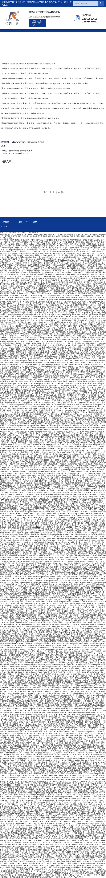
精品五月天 (64, 504)
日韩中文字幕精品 (15, 785)
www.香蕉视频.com (63, 274)
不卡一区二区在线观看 (67, 514)
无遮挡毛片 (46, 296)
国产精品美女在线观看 (61, 492)
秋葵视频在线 (88, 628)
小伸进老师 (43, 408)
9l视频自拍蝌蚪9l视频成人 (95, 347)
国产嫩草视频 (65, 703)
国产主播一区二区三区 (52, 449)
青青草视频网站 (84, 841)
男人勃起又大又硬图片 (13, 842)
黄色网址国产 (10, 403)
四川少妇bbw (84, 297)
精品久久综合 (87, 670)
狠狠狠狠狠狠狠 (76, 600)
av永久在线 (60, 559)
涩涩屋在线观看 (27, 529)
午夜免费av (22, 252)
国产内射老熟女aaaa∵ (55, 301)
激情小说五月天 (90, 734)
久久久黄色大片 (86, 359)
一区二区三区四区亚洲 (84, 458)
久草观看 (51, 288)
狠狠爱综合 (17, 311)
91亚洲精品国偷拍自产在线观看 (86, 405)
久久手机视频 (16, 712)
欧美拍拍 (14, 774)
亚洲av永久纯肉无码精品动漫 (24, 435)
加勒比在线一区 (71, 290)
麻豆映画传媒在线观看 (55, 341)
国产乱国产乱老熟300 (91, 754)
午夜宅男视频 (51, 259)
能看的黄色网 (85, 540)
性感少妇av (55, 286)
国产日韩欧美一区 (86, 640)
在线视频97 (25, 621)
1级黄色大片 (83, 554)
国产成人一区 (77, 628)
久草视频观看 (13, 651)
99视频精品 (4, 877)
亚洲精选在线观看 (99, 284)
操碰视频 (87, 537)
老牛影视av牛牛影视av (23, 504)
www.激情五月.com (36, 359)
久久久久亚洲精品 (56, 345)
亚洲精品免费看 (80, 439)
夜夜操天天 (97, 456)
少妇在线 (33, 254)
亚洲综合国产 (99, 743)
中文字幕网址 (39, 529)
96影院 (36, 307)
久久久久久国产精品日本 (69, 580)
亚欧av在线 (52, 774)
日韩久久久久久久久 (49, 466)
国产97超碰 (92, 443)
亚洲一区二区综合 (32, 644)
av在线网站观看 (63, 592)
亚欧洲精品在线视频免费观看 (66, 745)
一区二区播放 (71, 552)
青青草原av (80, 274)
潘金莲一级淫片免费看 (18, 353)
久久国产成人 (74, 582)
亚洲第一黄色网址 (90, 494)
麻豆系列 (74, 531)
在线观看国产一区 (73, 626)
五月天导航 (48, 768)
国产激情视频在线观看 (57, 586)
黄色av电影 (56, 865)
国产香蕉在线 (41, 301)
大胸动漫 (43, 416)
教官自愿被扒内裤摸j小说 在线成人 (45, 481)
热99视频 (94, 646)
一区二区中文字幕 (70, 646)
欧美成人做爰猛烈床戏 (39, 399)
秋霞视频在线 (8, 751)
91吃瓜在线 (37, 540)
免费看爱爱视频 (37, 563)
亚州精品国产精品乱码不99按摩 (65, 294)
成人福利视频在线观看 (80, 655)
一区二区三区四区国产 (43, 361)
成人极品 (17, 808)
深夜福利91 (27, 317)
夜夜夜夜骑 (90, 703)
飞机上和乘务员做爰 (67, 743)
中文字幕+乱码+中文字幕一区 (61, 494)
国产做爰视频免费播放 (11, 387)
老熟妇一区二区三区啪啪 (88, 326)
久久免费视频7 (29, 494)
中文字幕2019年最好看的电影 (39, 353)
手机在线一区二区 (20, 711)
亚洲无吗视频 (79, 590)
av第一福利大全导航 (78, 380)
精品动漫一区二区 (7, 431)
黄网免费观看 (29, 839)
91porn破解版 (98, 862)
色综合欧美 (39, 561)
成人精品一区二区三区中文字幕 (84, 339)
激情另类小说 (85, 592)
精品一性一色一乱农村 (80, 508)
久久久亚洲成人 (56, 575)
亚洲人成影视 (6, 250)
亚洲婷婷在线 (92, 827)
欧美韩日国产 (56, 296)
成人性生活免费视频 (78, 636)
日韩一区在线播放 (47, 468)
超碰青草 (24, 387)
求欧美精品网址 (81, 418)
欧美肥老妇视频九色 (27, 762)
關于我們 (26, 40)
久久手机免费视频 (29, 559)
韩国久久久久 (49, 456)
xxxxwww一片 (34, 873)
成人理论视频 (87, 464)
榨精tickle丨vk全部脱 (74, 716)
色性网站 (69, 737)
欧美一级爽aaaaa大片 (53, 355)
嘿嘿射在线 (61, 577)
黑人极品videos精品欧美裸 (85, 311)
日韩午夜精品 (74, 471)
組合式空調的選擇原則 (18, 153)
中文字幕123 (45, 261)
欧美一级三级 (95, 387)
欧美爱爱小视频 (31, 821)
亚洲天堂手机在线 (40, 391)
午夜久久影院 (75, 362)
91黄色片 (102, 466)
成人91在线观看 (12, 424)
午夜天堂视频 (13, 776)
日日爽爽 (3, 745)
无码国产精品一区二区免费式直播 (84, 303)
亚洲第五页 (4, 240)
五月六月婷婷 (99, 640)
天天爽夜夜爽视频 (75, 240)
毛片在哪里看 (39, 605)
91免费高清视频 (82, 477)
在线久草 (65, 512)
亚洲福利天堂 (47, 445)
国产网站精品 (98, 613)
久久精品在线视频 (95, 510)
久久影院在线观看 (79, 345)
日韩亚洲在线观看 (33, 523)
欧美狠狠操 (51, 393)
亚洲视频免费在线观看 (29, 414)
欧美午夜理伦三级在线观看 (56, 347)
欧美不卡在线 (44, 322)
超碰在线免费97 (72, 577)
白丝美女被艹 (37, 395)
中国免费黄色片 (57, 374)
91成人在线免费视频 (88, 408)
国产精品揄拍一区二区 (9, 624)
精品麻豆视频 (44, 753)
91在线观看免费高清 (16, 626)
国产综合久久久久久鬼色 (82, 456)
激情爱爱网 (23, 697)
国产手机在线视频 (16, 471)
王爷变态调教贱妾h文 (30, 491)
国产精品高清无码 (28, 366)
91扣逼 (80, 301)
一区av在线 (62, 689)
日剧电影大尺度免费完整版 (16, 351)
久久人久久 (92, 554)
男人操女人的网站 (10, 487)
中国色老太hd (26, 688)
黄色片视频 (84, 624)
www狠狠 (95, 596)
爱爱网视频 (12, 793)
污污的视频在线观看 (19, 265)
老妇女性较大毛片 (13, 278)
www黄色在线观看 (29, 349)
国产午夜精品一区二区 (16, 632)
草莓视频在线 (83, 250)
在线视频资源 (19, 640)
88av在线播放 (11, 322)
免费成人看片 (76, 271)
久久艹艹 (67, 338)
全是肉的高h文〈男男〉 (39, 345)
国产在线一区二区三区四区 (13, 284)
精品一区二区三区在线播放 (66, 473)
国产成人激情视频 (80, 659)
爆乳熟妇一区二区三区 (44, 651)
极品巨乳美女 (45, 265)
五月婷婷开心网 (71, 301)
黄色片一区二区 (33, 871)
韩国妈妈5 (47, 483)
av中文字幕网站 (66, 462)
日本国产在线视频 (26, 274)
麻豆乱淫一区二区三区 (53, 334)
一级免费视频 (13, 598)
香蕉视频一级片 (19, 693)
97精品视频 (71, 762)
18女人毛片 (48, 537)
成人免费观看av (93, 426)
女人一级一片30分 (30, 479)
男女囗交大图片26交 (75, 661)
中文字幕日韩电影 (68, 286)
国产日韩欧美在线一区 (56, 607)
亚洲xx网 (4, 406)
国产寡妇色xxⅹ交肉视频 (39, 582)
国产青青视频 (69, 728)
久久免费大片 (46, 271)
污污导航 (24, 246)
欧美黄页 (44, 674)
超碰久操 (67, 557)
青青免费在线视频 (33, 271)
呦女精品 (95, 351)
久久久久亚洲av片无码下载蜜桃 (30, 663)
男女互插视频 (91, 575)
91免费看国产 (19, 261)
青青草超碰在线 (45, 502)
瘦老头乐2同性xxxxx (79, 433)
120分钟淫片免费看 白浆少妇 (56, 460)
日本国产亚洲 (78, 305)
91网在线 (70, 529)
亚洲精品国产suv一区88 (32, 703)
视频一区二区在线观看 (73, 496)
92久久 (83, 362)
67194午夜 (50, 573)
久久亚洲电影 (42, 842)
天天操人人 (96, 460)
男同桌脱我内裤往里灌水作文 (85, 766)
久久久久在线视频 (65, 760)
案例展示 (72, 40)
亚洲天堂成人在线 (36, 537)
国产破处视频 (42, 548)
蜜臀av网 (99, 573)
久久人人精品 (88, 263)
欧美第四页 (15, 621)
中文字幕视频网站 (46, 431)
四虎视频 (65, 449)
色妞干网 (20, 642)
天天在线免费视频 (21, 500)
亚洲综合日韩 (74, 810)
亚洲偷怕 (3, 546)
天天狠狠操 (57, 646)
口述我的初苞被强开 (92, 280)
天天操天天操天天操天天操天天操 (88, 384)
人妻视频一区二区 (15, 630)
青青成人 (18, 393)
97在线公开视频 (79, 500)
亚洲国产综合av (81, 447)
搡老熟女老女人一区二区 (73, 756)
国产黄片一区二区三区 (12, 563)
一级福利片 (27, 244)
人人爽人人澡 (75, 741)
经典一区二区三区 (93, 699)
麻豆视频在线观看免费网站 (15, 502)
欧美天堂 (16, 819)
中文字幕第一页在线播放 (90, 393)
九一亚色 (77, 351)
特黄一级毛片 (37, 712)
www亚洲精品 (16, 437)
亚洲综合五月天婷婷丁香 (29, 267)
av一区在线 (36, 244)
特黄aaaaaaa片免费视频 (83, 374)
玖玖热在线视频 (17, 320)
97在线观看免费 (7, 500)
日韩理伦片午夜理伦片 (13, 506)
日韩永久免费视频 (21, 362)
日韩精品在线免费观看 (23, 571)
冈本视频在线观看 (27, 561)
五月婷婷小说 (50, 749)
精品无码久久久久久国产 (58, 471)
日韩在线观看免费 (68, 458)
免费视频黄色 (92, 774)
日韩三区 (17, 391)
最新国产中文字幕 (41, 313)
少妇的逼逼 (66, 380)
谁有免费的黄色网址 (61, 282)
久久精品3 (73, 802)
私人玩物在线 (80, 835)
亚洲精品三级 (49, 841)
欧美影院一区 (17, 865)
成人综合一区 (39, 276)
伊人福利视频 (86, 334)
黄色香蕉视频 (62, 382)
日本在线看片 (43, 387)
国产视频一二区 (14, 401)
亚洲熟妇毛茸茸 (25, 426)
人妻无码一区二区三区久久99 (54, 273)
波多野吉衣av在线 (44, 556)
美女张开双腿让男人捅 (42, 370)
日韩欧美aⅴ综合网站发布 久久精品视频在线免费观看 (73, 632)
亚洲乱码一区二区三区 (47, 611)
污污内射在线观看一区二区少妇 (74, 296)
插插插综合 (4, 749)
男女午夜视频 (21, 403)
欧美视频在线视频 (36, 338)
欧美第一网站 (85, 810)
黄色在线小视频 (32, 611)
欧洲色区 (19, 514)
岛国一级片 (34, 416)
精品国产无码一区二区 (58, 479)
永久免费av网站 (14, 273)
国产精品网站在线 (71, 364)
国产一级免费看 (87, 246)
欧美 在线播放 (75, 449)
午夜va (79, 525)
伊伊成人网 (37, 445)
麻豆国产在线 (34, 525)
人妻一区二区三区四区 (61, 395)
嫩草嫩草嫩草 (74, 408)
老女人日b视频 (42, 669)
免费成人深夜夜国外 (83, 410)
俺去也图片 (43, 288)
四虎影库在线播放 (63, 831)
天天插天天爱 (26, 517)
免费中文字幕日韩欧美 (39, 647)
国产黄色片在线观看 (61, 600)
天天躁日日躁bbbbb (76, 309)
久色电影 (101, 552)
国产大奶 (43, 607)
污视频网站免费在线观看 (67, 642)
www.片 (32, 508)
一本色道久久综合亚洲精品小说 (20, 336)
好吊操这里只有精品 (66, 311)
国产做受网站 (44, 414)
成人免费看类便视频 (25, 615)
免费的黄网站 (50, 657)
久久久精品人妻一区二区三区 (72, 401)
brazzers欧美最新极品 (29, 408)
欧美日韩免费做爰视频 (72, 770)
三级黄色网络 (98, 374)
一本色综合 (70, 378)
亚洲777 (65, 397)
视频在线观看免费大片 (91, 257)
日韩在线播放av (22, 464)
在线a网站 (25, 525)
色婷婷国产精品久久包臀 (40, 240)
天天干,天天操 (82, 559)
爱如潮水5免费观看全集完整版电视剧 (15, 454)
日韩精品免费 (99, 324)
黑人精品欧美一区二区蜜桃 (41, 248)
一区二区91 (92, 447)
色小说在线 (39, 756)
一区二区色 (69, 361)
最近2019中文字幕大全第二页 (82, 691)
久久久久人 (77, 747)
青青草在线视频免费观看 (61, 799)
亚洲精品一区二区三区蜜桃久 (79, 261)
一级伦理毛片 (9, 590)
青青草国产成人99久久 (9, 445)
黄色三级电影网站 (47, 525)
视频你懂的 (30, 640)
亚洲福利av (47, 395)
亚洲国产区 (97, 370)
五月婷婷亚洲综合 (22, 355)
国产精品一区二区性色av (32, 802)
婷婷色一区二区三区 (61, 565)
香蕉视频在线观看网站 (56, 510)
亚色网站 (88, 313)
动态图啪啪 (74, 504)
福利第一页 (7, 557)
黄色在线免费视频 (31, 410)
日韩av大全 (9, 261)
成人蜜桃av (37, 343)
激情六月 (67, 345)
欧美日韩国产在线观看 (83, 728)
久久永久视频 (23, 460)
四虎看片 (76, 393)
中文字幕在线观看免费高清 (44, 274)
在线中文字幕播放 (7, 504)
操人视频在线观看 (97, 770)
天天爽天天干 (5, 548)
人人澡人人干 (58, 557)
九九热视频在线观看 (27, 655)
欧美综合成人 (81, 783)
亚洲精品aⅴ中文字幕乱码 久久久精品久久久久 (79, 353)
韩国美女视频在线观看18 (85, 567)
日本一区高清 (64, 833)
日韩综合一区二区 (7, 286)
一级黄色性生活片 (40, 764)
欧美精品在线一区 (91, 689)
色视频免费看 (8, 812)
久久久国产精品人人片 (95, 362)
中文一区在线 (35, 624)
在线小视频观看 (47, 372)
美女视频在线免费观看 (34, 332)
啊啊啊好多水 (70, 477)
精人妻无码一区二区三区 (20, 248)
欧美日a (38, 833)
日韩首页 (75, 571)
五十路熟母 (89, 707)
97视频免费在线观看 (83, 697)
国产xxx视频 (28, 471)
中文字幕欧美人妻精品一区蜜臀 (15, 477)
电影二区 (3, 273)
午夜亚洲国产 (66, 506)
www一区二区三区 (15, 418)
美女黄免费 (87, 600)
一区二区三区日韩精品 (16, 818)
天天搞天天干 (95, 619)
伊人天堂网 (46, 802)
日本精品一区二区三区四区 (49, 498)
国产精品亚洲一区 (16, 877)
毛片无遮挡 (12, 546)
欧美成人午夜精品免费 (20, 254)
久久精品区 (91, 380)
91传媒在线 (67, 575)
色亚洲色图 (37, 422)
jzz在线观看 (21, 701)
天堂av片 (62, 734)
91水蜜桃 (56, 349)
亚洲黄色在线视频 (97, 471)
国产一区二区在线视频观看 (68, 491)
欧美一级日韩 (37, 458)
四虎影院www (58, 590)
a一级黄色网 (29, 313)
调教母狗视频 (94, 638)
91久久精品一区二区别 (61, 271)
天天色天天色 (23, 382)
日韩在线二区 (19, 343)
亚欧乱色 (95, 334)
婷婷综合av (37, 571)
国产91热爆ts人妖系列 (27, 326)
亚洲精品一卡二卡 (47, 384)
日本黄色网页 (81, 292)
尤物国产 (22, 412)
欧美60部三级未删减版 (11, 730)
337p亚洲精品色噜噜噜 (26, 833)
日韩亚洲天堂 (67, 355)
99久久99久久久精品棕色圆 (61, 508)
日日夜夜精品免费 (33, 533)
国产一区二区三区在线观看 (64, 255)
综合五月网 (56, 401)
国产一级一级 (24, 628)
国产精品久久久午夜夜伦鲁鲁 (91, 376)
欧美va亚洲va (99, 649)
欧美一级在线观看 (32, 261)
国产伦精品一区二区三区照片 (17, 359)
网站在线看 (41, 447)
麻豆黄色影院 (6, 429)
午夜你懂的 (74, 565)
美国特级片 (4, 772)
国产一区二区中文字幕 (13, 276)
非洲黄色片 (86, 563)
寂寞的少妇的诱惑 (7, 617)
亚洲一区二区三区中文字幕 (66, 795)
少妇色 (31, 347)
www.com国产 (29, 638)
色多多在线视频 (30, 447)
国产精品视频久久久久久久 (87, 254)
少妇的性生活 (61, 288)
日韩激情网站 (5, 248)
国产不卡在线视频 (17, 441)
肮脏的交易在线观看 (60, 860)
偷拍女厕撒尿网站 (29, 594)
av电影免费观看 (9, 758)
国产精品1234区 (100, 622)
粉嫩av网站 (86, 818)
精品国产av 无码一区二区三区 (81, 282)
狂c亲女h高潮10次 (43, 435)
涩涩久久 (97, 263)
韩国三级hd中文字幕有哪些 (39, 500)
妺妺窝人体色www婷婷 (88, 565)
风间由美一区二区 (15, 244)
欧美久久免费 (40, 588)
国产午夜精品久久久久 (97, 248)
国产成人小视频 (88, 651)
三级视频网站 (15, 389)
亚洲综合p (83, 443)
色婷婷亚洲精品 (20, 795)
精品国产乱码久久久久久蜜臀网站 (40, 282)
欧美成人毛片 (44, 491)
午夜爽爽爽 (60, 701)
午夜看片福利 (15, 864)
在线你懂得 (29, 634)
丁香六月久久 (46, 735)
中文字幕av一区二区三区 (16, 519)
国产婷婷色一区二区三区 (69, 324)
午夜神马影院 (92, 538)
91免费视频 (67, 299)
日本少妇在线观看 (13, 756)
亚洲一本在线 (63, 718)
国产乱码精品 (28, 311)
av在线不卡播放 (27, 439)
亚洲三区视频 (53, 705)
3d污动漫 (3, 785)
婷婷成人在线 (19, 751)
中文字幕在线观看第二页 (53, 280)
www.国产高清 (37, 619)
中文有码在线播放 (40, 552)
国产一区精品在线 (29, 420)
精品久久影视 (18, 288)
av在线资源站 (28, 418)
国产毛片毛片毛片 (89, 611)
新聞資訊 (88, 40)
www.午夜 (61, 259)
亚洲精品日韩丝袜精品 (49, 624)
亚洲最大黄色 (29, 320)
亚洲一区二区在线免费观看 (67, 829)
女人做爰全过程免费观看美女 (46, 320)
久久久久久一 (28, 468)
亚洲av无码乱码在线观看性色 (53, 290)
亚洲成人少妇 (73, 431)
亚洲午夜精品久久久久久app (26, 823)
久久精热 (3, 678)
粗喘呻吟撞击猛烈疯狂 (11, 330)
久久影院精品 (34, 875)
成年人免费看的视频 (37, 259)
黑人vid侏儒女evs (35, 278)
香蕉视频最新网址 (23, 378)
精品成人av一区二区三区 (29, 357)
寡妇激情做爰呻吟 (31, 257)
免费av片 (69, 273)
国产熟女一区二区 (32, 441)
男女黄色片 (94, 557)
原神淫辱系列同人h (78, 395)
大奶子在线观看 (13, 357)
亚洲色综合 (53, 669)
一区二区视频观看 (57, 330)
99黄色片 (59, 338)
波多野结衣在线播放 (72, 412)
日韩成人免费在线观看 (75, 647)
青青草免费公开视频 (37, 512)
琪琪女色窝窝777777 (59, 261)
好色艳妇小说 (25, 406)
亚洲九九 (48, 865)
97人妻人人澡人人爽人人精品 (86, 527)
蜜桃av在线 (35, 535)
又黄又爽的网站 (68, 684)
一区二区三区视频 (58, 265)
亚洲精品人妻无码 (85, 613)
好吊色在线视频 (12, 697)
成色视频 (82, 426)
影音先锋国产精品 (71, 640)
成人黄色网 (58, 537)
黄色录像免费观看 (80, 550)
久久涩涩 (101, 254)
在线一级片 (85, 315)
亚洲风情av (18, 315)
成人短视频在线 (43, 793)
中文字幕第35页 (74, 502)
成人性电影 (15, 280)
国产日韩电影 (71, 734)
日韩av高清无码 (70, 634)
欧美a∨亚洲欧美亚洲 (67, 481)
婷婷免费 (74, 498)
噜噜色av (4, 339)
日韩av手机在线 (40, 747)
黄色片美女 (93, 854)
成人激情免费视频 (92, 414)
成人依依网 (44, 728)
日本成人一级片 (92, 349)
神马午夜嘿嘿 (50, 276)
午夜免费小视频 (38, 865)
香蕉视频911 (98, 450)
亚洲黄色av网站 (12, 301)
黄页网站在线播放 (84, 294)
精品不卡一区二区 (88, 332)
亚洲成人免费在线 (64, 303)
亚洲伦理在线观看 (40, 774)
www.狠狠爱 (12, 531)
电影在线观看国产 (57, 496)
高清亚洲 (101, 278)
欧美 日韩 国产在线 (10, 382)
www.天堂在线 (14, 414)
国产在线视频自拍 (10, 319)
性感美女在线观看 (23, 368)
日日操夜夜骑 (68, 533)
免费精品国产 (95, 644)
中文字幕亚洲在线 (62, 741)
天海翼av (29, 343)
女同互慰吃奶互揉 (39, 341)
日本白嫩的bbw (78, 711)
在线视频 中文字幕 (72, 372)
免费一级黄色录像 (42, 494)
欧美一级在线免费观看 (35, 475)
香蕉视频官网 (84, 544)
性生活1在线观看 (61, 468)
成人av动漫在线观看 (27, 301)
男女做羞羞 (84, 471)
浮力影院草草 (13, 426)
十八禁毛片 (75, 376)
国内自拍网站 (21, 607)
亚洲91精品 (9, 848)
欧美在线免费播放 (33, 795)
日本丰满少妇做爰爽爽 (39, 550)
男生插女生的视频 (44, 412)
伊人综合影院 (36, 406)
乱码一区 (69, 686)
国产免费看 (31, 734)
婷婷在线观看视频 (22, 416)
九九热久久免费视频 (43, 242)
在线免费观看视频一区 (64, 819)
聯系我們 (49, 55)
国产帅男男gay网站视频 (58, 758)
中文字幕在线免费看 (59, 502)
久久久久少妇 (77, 724)
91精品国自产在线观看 (31, 437)
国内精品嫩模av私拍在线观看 (93, 435)
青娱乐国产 (25, 240)
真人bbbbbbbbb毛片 (32, 735)
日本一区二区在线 (7, 496)
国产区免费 (47, 590)
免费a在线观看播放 (81, 644)
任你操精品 (38, 328)
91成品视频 (58, 856)
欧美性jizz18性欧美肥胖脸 (68, 297)
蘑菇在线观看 (36, 296)
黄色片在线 (28, 705)
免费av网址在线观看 (64, 393)
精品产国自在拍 (34, 265)
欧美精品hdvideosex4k (66, 676)
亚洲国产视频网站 (81, 278)
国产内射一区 (83, 605)
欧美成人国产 (8, 391)
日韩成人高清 (72, 613)
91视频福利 (54, 833)
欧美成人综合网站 (15, 559)
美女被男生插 (23, 772)
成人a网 (19, 844)
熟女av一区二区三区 (81, 462)
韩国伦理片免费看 (74, 332)
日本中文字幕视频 (92, 309)
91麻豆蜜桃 (61, 489)
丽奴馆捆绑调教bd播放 (30, 600)
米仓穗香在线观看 (60, 406)
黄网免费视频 (62, 611)
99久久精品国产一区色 (66, 441)
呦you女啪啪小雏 (40, 705)
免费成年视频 (90, 737)
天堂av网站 (73, 250)
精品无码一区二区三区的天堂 (51, 644)
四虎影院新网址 (90, 445)
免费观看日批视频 (86, 324)
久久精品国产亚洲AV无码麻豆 (95, 273)
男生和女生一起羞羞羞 (16, 653)
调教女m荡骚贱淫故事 (19, 622)
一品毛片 (99, 332)
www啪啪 (84, 741)
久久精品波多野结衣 (8, 833)
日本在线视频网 (56, 850)
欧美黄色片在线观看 (79, 338)
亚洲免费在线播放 (15, 481)
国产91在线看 (64, 837)
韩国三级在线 (36, 368)
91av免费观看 (64, 619)
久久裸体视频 (92, 395)
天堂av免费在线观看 (22, 535)
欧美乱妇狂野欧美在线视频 (90, 722)
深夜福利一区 (45, 250)
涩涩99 (2, 399)
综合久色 (65, 867)
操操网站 (8, 605)
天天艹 (44, 393)
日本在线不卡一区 (98, 406)
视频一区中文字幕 (48, 795)
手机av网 (58, 573)
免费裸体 (10, 789)
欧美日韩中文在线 (41, 598)
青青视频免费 (26, 458)
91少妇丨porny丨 (9, 565)
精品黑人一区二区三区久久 (80, 512)
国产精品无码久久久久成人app (27, 573)
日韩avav (24, 273)
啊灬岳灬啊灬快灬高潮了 (89, 842)
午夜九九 (11, 355)
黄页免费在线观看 (37, 334)
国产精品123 (74, 592)
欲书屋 (42, 267)
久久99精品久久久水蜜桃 (93, 804)
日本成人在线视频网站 (35, 531)
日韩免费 (39, 427)
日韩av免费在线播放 (86, 701)
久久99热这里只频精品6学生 (15, 596)
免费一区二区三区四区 (81, 259)
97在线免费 (63, 359)
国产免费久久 (57, 254)
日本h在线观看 (21, 835)
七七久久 (14, 452)
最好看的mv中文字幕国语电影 (60, 598)
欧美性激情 (66, 777)
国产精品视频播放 (75, 839)
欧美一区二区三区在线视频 (10, 408)
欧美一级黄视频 (50, 382)
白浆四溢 (59, 823)
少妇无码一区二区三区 (19, 364)
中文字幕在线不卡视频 (12, 450)
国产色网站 (25, 819)
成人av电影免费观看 (19, 374)
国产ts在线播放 (69, 242)
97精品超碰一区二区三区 (19, 338)
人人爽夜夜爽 (57, 389)
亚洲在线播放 (24, 259)
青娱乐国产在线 (94, 584)
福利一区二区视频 (16, 433)
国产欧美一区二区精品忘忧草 (76, 336)
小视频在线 (10, 567)
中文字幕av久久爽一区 (48, 441)
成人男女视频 (81, 846)
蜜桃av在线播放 (71, 454)
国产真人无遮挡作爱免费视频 (73, 594)
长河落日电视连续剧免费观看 (53, 422)
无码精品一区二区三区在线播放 (76, 437)
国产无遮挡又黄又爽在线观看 (45, 804)
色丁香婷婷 (54, 580)
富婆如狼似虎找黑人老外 (24, 297)
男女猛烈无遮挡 (62, 424)
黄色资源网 (33, 864)
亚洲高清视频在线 (15, 678)
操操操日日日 (72, 326)
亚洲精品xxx (30, 672)
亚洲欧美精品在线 (82, 242)
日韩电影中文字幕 (16, 313)
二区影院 (64, 751)
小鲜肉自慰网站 (30, 565)
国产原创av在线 (21, 646)
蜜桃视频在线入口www (66, 609)
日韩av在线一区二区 (41, 810)
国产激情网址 (83, 732)
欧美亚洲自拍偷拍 (80, 269)
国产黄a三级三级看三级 (78, 682)
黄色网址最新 (16, 370)
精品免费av (22, 799)
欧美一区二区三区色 (92, 661)
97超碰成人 (90, 255)
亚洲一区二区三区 (41, 297)
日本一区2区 (75, 246)
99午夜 (3, 768)
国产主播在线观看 (18, 242)
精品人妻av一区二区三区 (22, 269)
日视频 (94, 546)
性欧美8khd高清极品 (43, 389)
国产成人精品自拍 (63, 452)
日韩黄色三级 (68, 644)
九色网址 (69, 510)
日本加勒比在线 (80, 538)
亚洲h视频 (92, 397)
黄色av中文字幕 (29, 707)
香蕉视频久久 (100, 783)
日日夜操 (6, 542)
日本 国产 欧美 (54, 751)
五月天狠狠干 (19, 672)
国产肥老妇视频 (96, 315)
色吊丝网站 (46, 621)
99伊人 (37, 839)
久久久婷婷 (92, 278)
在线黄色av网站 (32, 818)
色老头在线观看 (12, 307)
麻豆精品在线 (56, 305)
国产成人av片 (18, 410)
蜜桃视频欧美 (83, 829)
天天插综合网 (59, 336)
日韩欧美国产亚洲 (79, 800)
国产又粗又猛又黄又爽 (43, 640)
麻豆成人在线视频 (13, 292)
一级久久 (76, 791)
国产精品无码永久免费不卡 (41, 294)
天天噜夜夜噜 (59, 410)
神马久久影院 (77, 663)
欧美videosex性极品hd (34, 812)
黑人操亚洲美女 (93, 292)
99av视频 (101, 538)
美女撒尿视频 (56, 366)
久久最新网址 (56, 353)
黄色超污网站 (50, 831)
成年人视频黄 (47, 613)
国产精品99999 (37, 378)
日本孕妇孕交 (47, 406)
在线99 (29, 596)
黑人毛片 (66, 772)
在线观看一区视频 (29, 630)
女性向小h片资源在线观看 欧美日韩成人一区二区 (43, 470)
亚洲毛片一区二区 (30, 514)
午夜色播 (94, 630)
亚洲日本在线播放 (46, 600)
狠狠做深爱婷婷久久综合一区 (91, 504)
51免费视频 (10, 368)
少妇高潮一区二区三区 (31, 745)
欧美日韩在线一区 (75, 479)
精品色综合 (10, 332)
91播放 (13, 701)
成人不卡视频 (67, 257)
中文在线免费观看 (35, 684)
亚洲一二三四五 (57, 412)
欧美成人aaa (5, 280)
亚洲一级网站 (45, 351)
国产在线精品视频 (51, 464)
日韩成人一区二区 (51, 359)
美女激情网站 (13, 406)
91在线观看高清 (78, 330)
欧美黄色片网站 (42, 730)
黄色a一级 (48, 561)
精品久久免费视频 (50, 579)
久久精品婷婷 (15, 462)
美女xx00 (54, 720)
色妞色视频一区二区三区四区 (32, 456)
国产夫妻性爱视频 (43, 286)
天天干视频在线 (79, 823)
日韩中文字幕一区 (34, 659)
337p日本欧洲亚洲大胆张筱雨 (70, 563)
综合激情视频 (13, 405)
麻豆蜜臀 (90, 793)
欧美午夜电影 (28, 276)
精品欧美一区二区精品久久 (74, 280)
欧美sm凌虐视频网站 (44, 485)
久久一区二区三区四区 (71, 343)
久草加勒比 (101, 808)
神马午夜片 (27, 678)
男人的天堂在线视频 (10, 734)
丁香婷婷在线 (63, 309)
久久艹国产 (100, 579)
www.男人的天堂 (54, 399)
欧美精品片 (90, 753)
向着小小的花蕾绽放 (59, 328)
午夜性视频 (43, 324)
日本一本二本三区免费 (59, 250)
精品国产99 (75, 556)
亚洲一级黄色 (21, 385)
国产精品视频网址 (27, 603)
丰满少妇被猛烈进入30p (35, 657)
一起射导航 (4, 326)
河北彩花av (79, 529)
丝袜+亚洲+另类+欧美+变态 (89, 491)
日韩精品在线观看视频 (34, 380)
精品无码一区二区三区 (34, 305)
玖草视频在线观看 (76, 860)
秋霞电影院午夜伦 (48, 403)
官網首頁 (10, 40)
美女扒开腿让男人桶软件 (22, 540)
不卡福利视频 (24, 624)
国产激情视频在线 (57, 680)
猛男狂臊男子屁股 (97, 544)
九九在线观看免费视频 (18, 282)
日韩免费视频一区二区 (79, 638)
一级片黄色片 (83, 382)
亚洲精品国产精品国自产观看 (47, 734)
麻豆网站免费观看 (45, 632)
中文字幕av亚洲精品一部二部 (50, 257)
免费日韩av (79, 689)
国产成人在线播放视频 (72, 651)
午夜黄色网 (76, 523)
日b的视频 (65, 429)
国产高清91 (37, 473)
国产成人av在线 (6, 540)
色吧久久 (11, 573)
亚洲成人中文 (94, 288)
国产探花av (17, 498)
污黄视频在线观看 (23, 758)
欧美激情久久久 (14, 858)
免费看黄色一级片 (35, 273)
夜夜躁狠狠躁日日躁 (84, 726)
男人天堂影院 (68, 351)
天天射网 (89, 500)
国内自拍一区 (52, 609)
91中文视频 (74, 867)
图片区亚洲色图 (32, 632)
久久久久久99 (39, 737)
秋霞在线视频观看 (13, 456)
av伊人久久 (51, 489)
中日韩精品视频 (53, 319)
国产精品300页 (5, 254)
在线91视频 (96, 305)
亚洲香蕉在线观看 (11, 309)
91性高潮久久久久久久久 (55, 844)
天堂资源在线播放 (86, 431)
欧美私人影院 (100, 338)
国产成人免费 (101, 858)
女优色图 (87, 529)
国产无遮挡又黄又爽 (53, 512)
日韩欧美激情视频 (58, 292)
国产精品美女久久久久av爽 (95, 647)
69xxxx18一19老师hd (64, 749)
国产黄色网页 (70, 341)
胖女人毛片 (68, 374)
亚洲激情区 (52, 642)
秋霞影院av (84, 791)
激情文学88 (9, 362)
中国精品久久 (11, 299)
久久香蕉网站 (44, 364)
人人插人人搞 (30, 427)
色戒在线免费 (29, 789)
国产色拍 (90, 580)
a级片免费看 (11, 294)
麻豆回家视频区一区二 (51, 458)
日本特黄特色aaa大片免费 (30, 372)
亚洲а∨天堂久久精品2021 (86, 441)
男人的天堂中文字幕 (73, 252)
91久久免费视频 (49, 712)
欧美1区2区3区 (77, 391)
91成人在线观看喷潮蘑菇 (70, 370)
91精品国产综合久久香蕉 (38, 246)
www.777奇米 (32, 322)
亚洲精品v (101, 665)
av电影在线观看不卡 (90, 319)
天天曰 (51, 418)
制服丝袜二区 (75, 470)
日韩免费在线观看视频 (32, 714)
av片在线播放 (85, 582)
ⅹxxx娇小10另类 (38, 517)
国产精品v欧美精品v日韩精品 (54, 378)
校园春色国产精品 (55, 875)
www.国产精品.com (53, 443)
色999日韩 (73, 382)
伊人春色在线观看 (64, 450)
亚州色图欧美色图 (63, 535)
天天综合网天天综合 (57, 252)
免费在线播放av (67, 538)
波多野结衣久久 (41, 433)
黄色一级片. (79, 707)
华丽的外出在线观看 (56, 617)
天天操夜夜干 (27, 391)
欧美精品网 (74, 837)
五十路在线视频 (24, 376)
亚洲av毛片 (101, 443)
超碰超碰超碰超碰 (26, 309)
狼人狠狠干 (50, 814)
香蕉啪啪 (83, 577)
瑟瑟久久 (95, 294)
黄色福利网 (38, 579)
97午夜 (21, 776)
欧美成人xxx (16, 544)
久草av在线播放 (37, 661)
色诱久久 (52, 246)
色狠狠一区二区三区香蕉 (64, 439)
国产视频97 (30, 609)
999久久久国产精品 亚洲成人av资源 (34, 462)
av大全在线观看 (16, 263)
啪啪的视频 (79, 561)
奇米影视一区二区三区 (44, 602)
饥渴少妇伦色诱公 (7, 515)
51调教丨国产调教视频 (18, 443)
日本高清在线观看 (24, 395)
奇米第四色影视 (40, 309)
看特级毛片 (91, 416)
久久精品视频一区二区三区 (87, 781)
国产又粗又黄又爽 (95, 437)
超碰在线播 (16, 349)
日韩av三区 (69, 307)
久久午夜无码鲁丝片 (45, 565)
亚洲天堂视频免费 (16, 361)
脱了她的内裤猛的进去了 (96, 439)
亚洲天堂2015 (6, 288)
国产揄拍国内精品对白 (46, 823)
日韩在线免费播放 (36, 362)
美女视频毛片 (49, 338)
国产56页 (65, 470)
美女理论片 (12, 691)
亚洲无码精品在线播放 (58, 699)
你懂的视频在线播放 (89, 343)
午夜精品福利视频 (13, 458)
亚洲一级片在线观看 (86, 364)
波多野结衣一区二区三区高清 (90, 399)
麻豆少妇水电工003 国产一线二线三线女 (18, 303)
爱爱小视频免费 (33, 250)
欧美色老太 (96, 837)
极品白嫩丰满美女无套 (50, 703)
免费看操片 (39, 676)
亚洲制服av (4, 667)
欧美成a (67, 523)
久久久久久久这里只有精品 (21, 473)
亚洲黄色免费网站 (60, 739)
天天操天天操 (15, 517)
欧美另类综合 (48, 278)
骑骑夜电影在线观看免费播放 (91, 372)
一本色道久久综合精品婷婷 (81, 284)
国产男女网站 (95, 242)
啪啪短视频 (16, 491)
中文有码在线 (29, 361)
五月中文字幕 (73, 649)
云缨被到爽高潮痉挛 (30, 498)
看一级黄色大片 (22, 724)
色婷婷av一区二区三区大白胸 (80, 669)
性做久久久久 (8, 657)
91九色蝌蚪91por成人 (35, 701)
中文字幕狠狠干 (91, 420)
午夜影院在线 (27, 521)
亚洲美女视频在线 (44, 254)
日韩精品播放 (85, 596)
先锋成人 (11, 385)
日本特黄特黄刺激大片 (33, 339)
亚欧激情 (11, 582)
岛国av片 (19, 839)
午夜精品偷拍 (86, 546)
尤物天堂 (18, 494)
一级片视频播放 (94, 366)
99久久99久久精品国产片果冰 (92, 523)
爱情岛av (101, 494)
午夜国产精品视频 (79, 485)
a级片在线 (9, 795)
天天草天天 (21, 800)
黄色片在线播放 (64, 531)
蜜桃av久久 (17, 420)
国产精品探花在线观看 (51, 538)
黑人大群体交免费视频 (61, 376)
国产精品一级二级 (79, 774)
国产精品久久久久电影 (14, 613)
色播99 (97, 628)
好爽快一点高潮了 (24, 294)
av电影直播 (36, 393)
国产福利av (78, 273)
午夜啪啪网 (44, 575)
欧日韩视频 (58, 533)
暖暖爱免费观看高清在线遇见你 (79, 758)
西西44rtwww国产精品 (21, 334)
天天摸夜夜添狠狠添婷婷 (41, 292)
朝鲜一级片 (77, 494)
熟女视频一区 (54, 462)
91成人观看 (5, 441)
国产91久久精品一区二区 (70, 546)
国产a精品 (30, 862)
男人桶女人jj (67, 305)
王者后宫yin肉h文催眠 (42, 405)
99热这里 (47, 380)
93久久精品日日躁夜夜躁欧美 (35, 592)
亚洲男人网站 (15, 366)
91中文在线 (77, 754)
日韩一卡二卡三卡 (35, 590)
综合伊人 (53, 491)
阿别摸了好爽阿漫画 (97, 286)
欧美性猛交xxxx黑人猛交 (51, 546)
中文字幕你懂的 (21, 684)
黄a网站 (68, 540)
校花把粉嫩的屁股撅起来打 (76, 265)
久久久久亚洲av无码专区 (50, 808)
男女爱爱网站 (80, 255)
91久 (37, 575)
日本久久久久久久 (62, 678)
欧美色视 (48, 376)
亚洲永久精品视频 (84, 552)
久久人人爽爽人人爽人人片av (68, 244)
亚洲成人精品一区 (90, 663)
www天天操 (75, 315)
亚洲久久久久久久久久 (57, 313)
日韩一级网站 (26, 292)
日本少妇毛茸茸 (51, 475)
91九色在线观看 (62, 657)
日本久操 (69, 259)
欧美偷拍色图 (58, 634)
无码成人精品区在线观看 (30, 401)
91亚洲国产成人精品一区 (26, 749)
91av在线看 (52, 391)
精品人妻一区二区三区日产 (33, 841)
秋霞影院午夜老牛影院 (71, 334)
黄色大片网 (14, 326)
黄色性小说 (38, 483)
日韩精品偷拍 (15, 667)
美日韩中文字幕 (34, 351)
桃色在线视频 (32, 768)
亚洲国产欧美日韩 (95, 559)
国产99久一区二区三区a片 (58, 408)
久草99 (81, 588)
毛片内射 (79, 481)
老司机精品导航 (50, 263)
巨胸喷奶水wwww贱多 (43, 634)
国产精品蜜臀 (5, 649)
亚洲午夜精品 (15, 240)
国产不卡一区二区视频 (32, 284)
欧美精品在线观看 (64, 339)
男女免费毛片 (84, 498)
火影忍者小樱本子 (26, 598)
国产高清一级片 (70, 254)
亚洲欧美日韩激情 (87, 412)
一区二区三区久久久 (61, 445)
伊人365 (14, 485)
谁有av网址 (53, 387)
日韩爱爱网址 (52, 309)
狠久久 (37, 468)
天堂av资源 (56, 594)
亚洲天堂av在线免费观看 (63, 278)
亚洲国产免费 (33, 680)
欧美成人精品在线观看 (14, 638)
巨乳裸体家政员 (68, 447)
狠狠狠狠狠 (100, 531)
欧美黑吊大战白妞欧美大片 (90, 244)
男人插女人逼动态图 (15, 829)
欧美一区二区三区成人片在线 (21, 422)
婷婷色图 (43, 875)
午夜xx (73, 274)
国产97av (27, 865)
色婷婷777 (79, 684)
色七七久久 (23, 852)
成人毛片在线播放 (60, 431)
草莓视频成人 (5, 762)
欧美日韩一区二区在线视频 (33, 263)
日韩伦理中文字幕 (11, 852)
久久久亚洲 (36, 546)
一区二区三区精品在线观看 (26, 754)
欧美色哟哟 (90, 452)
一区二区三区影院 (78, 703)
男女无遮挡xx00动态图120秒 (53, 540)
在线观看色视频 (91, 590)
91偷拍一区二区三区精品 (87, 454)
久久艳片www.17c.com (90, 777)
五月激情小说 (24, 424)
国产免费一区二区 (24, 341)
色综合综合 (40, 515)
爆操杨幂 (29, 846)
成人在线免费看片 (87, 603)
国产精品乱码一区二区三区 (43, 336)
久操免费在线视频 (49, 339)
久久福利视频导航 (46, 410)
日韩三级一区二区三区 (14, 290)
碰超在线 (47, 305)
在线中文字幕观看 (91, 776)
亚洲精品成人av (88, 579)
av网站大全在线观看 (95, 569)
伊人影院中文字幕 (74, 672)
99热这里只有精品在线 (71, 596)
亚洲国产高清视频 (26, 405)
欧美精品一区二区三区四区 (92, 483)
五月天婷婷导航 (99, 492)
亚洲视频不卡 (11, 341)
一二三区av (46, 374)
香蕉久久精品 (93, 433)
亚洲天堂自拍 (15, 542)
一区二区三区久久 (40, 825)
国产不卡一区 (100, 452)
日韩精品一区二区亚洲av (57, 827)
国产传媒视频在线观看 (73, 848)
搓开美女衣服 (44, 680)
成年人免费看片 (27, 858)
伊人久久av (93, 299)
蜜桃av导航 (66, 571)
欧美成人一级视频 (39, 317)
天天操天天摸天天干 (44, 487)
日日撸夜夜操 (13, 412)
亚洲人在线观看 (32, 502)
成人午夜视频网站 (27, 867)
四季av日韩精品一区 (33, 466)
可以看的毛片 (69, 697)
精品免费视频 (63, 466)
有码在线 (22, 271)
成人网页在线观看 (64, 774)
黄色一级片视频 (78, 869)
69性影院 (24, 278)
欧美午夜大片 (11, 810)
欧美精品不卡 (24, 399)
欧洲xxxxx (56, 370)
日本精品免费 (81, 793)
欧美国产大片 (57, 351)
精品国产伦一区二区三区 (27, 487)
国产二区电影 (79, 355)
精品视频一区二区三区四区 (65, 384)
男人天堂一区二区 (58, 248)
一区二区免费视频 (43, 366)
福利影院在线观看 (38, 376)
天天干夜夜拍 (36, 290)
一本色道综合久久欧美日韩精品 (79, 328)
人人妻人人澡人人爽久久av (23, 579)
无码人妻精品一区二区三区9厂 (31, 280)
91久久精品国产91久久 (15, 427)
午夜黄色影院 (58, 361)
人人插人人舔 (94, 250)
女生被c (81, 734)
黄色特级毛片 (58, 640)
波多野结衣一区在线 (44, 349)
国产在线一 (38, 615)
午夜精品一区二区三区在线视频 (88, 720)
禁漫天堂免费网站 (12, 867)
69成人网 (88, 678)
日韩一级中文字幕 (91, 391)
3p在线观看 (19, 789)
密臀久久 (87, 305)
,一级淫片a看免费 (6, 315)
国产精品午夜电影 (25, 774)
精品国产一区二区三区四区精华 (18, 661)
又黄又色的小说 (82, 762)
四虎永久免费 (52, 760)
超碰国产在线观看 (11, 259)
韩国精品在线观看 (93, 345)
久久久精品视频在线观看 (67, 320)
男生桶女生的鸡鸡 (14, 669)
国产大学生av (62, 263)
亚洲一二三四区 (61, 525)
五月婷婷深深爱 (9, 584)
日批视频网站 (99, 246)
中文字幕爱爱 (49, 269)
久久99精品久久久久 (34, 693)
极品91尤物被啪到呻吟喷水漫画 (88, 341)
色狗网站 (92, 605)
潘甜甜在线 (77, 257)
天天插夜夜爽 (97, 529)
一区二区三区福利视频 (92, 481)
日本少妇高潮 (79, 420)
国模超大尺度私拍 (21, 347)
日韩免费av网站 (100, 615)
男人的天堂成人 (58, 621)
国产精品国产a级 (14, 686)
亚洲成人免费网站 (33, 787)
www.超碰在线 (72, 427)
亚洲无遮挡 (45, 523)
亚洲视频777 (66, 852)
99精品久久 (27, 481)
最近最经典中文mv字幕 (46, 559)
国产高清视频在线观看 (29, 255)
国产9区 (31, 835)
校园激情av (22, 475)
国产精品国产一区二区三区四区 (16, 873)
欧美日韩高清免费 (41, 418)
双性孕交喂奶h (66, 349)
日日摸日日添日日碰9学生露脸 (67, 603)
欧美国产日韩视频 (31, 288)
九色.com (43, 871)
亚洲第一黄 (90, 307)
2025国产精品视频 (49, 244)
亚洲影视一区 (38, 269)
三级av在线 (53, 297)
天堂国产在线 (94, 382)
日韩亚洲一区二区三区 (58, 240)
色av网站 (91, 338)
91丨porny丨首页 (63, 246)
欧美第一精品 (79, 307)
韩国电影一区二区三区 (84, 653)
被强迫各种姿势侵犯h (51, 542)
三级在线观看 (29, 433)
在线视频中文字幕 (49, 450)
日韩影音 (91, 846)
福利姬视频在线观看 (80, 299)
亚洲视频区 (101, 682)
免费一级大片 (15, 781)
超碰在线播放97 (6, 819)
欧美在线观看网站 (88, 873)
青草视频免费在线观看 (60, 735)
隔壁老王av (59, 269)
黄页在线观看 (71, 841)
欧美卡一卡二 (97, 506)
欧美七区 (85, 252)
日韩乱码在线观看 (15, 489)
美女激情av (18, 384)
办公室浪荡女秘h (25, 445)
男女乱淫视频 (71, 844)
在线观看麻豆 (61, 332)
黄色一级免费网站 (53, 816)
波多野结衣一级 (50, 676)
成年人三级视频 (19, 305)
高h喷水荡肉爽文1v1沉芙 (20, 647)
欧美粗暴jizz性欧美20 (8, 642)
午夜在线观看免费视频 (61, 315)
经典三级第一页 (34, 607)
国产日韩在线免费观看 (82, 521)
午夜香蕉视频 (54, 324)
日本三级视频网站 (76, 445)
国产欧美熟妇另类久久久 (17, 732)
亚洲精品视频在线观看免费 (85, 858)
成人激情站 (74, 615)
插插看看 (34, 718)
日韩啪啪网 (31, 412)
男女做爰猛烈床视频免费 (87, 320)
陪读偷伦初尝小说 (94, 296)
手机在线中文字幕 (37, 355)
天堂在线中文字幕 (21, 512)
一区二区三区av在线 (31, 384)
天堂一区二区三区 (60, 368)
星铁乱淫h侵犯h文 (74, 464)
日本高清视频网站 (98, 747)
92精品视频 (73, 397)
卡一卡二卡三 (83, 473)
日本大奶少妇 (101, 831)
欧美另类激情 (72, 854)
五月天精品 (85, 429)
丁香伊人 (84, 449)
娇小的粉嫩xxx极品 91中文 (74, 322)
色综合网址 (90, 330)
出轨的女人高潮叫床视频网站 (93, 271)
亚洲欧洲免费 (79, 361)
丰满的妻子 (86, 351)
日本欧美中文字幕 (72, 267)
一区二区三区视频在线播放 (28, 324)
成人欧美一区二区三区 (68, 515)
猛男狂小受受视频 (34, 374)
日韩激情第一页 (79, 349)
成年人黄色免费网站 (91, 848)
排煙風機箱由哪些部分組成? (21, 150)
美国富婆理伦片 (69, 783)
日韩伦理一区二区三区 (16, 862)
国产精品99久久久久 (33, 776)
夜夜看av (11, 754)
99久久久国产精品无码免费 (95, 322)
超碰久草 (100, 789)
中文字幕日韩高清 (59, 519)
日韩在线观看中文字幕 (36, 443)
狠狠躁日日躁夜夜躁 (95, 269)
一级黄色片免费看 (46, 255)
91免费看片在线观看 (51, 812)
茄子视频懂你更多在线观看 (57, 649)
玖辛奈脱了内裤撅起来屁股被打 (84, 864)
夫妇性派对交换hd (26, 827)
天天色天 (75, 540)
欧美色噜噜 (93, 368)
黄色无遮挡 (69, 766)
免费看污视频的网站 (87, 267)
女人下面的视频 (9, 804)
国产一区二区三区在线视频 (56, 517)
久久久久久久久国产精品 (10, 603)
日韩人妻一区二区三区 (75, 313)
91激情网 (39, 762)
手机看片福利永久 (75, 263)
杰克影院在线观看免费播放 (48, 514)
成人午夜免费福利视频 (8, 869)
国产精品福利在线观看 (11, 665)
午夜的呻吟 (55, 429)
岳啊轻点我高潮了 (80, 584)
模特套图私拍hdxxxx (86, 802)
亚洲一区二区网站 (42, 580)
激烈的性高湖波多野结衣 (42, 596)
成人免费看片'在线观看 (15, 735)
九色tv (42, 573)
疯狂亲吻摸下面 (98, 818)
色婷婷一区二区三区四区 (58, 582)
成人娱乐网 (101, 864)
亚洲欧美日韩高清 (51, 563)
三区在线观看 (34, 779)
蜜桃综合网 (49, 797)
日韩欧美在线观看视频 (93, 688)
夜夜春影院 (7, 345)
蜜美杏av (100, 397)
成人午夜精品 (67, 584)
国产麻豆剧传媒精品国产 (12, 552)
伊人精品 (47, 328)
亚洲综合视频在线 (19, 250)
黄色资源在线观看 (48, 473)
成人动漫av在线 (48, 284)
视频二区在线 (33, 777)
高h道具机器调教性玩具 (10, 274)
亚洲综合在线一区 (86, 649)
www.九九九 (86, 586)
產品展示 (41, 40)
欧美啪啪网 (71, 517)
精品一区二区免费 (99, 669)
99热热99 (50, 709)
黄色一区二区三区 (29, 548)
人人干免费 (32, 799)
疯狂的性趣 (30, 242)
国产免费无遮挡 (32, 557)
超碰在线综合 (5, 364)
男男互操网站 (74, 359)
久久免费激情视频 (97, 252)
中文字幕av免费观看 (54, 299)
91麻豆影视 (56, 380)
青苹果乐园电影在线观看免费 (89, 290)
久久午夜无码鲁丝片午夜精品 (77, 248)
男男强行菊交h (56, 435)
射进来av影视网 (40, 489)
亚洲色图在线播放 (44, 594)
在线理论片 (70, 292)
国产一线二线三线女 (84, 514)
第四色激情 (59, 869)
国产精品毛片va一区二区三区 (48, 326)
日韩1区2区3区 (64, 636)
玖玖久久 (30, 519)
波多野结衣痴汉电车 (95, 265)
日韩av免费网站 (13, 372)
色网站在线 (33, 364)
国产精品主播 (70, 793)
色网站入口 (58, 602)
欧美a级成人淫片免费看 (49, 357)
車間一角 (57, 40)
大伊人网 (67, 655)
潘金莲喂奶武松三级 (25, 299)
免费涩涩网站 (77, 821)
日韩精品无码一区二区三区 (25, 286)
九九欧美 (82, 580)
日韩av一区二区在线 (84, 865)
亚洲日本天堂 (59, 372)
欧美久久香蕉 (88, 622)
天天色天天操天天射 (58, 672)
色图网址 (29, 538)
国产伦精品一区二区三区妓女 (82, 492)
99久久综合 (37, 538)
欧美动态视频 (49, 362)
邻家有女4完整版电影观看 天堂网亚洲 (91, 468)
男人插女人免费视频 (67, 871)
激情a (3, 810)
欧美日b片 (13, 615)
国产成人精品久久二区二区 (66, 403)
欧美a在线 (48, 315)
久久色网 (22, 651)
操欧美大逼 (46, 584)
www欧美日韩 (86, 556)
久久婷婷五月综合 (28, 389)
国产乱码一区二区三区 (8, 376)
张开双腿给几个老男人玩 (31, 808)
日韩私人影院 (5, 473)
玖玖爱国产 (8, 384)
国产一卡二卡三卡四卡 (56, 548)
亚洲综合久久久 (89, 724)
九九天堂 (59, 544)
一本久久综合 (22, 779)
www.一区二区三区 (59, 787)
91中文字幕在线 (12, 399)
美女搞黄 (72, 468)
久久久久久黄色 (86, 370)
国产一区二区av (14, 246)
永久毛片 (68, 330)
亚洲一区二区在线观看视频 (10, 255)
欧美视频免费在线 (80, 667)
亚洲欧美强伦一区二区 (21, 345)
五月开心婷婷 (44, 667)
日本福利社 (92, 336)
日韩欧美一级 (57, 242)
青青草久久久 (75, 487)
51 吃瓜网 (24, 330)
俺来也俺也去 (19, 657)
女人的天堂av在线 (96, 785)
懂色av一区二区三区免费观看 (79, 406)
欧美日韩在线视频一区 (17, 556)
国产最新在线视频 (98, 515)
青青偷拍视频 (24, 636)
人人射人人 (58, 343)
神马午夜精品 (5, 611)
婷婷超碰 (95, 328)
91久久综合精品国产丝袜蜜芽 (75, 276)
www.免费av (64, 385)
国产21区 (16, 439)
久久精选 (73, 808)
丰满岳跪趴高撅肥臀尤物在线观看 (44, 716)
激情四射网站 (67, 521)
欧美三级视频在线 (70, 605)
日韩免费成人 (23, 875)
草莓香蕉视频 (88, 240)
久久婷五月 (93, 741)
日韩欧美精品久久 (90, 812)
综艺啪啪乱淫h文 (52, 686)
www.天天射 (69, 418)
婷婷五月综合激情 (18, 609)
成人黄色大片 (48, 343)
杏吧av (6, 414)
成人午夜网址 (40, 347)
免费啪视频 (38, 670)
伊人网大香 (28, 810)
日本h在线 (15, 762)
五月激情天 (22, 322)
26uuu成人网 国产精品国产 (25, 515)
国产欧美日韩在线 (24, 546)
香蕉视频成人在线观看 (14, 257)
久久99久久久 (66, 628)
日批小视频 (26, 393)
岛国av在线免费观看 (27, 602)
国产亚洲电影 (12, 271)
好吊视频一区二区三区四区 (20, 296)
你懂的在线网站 (37, 424)
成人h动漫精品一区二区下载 (38, 252)
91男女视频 (57, 485)
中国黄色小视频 (99, 313)
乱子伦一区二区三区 (90, 693)
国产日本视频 (63, 579)
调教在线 (58, 521)
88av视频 (3, 651)
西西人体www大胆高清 (77, 466)
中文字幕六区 (6, 349)
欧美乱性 (22, 734)
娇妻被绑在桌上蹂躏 (73, 779)
